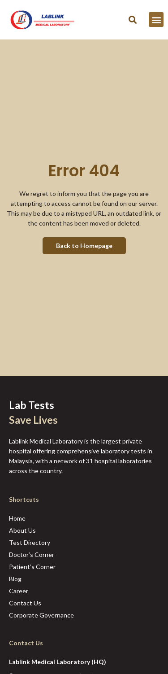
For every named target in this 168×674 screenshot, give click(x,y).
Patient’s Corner (32, 566)
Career (18, 591)
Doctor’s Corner (31, 554)
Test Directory (29, 542)
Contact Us (25, 603)
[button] (132, 19)
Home (17, 518)
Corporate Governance (41, 615)
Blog (15, 579)
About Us (22, 530)
